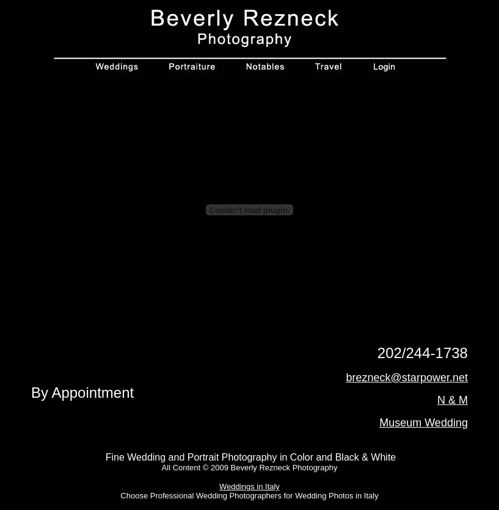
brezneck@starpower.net (407, 378)
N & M (452, 400)
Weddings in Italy (249, 486)
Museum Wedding (423, 423)
